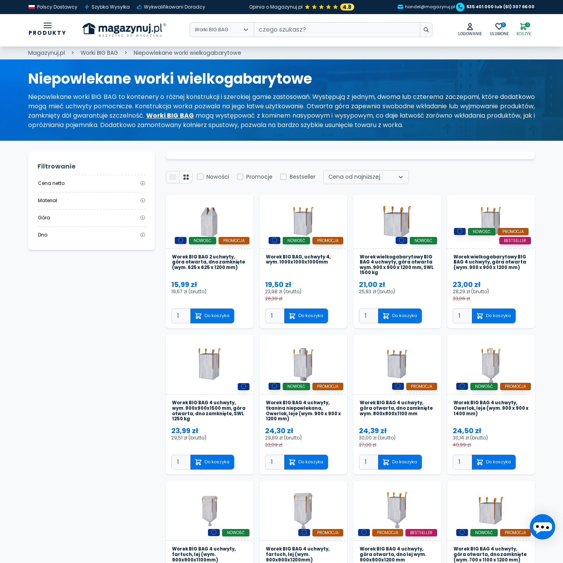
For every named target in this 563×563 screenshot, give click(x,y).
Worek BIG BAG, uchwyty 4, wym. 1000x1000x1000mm (302, 268)
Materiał (91, 200)
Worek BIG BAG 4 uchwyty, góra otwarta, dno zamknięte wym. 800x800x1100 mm (395, 429)
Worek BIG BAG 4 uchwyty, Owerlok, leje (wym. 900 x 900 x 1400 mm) (487, 429)
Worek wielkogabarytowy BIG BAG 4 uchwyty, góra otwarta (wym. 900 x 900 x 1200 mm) (490, 274)
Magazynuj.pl (46, 53)
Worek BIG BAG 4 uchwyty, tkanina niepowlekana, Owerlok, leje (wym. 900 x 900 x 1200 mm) (302, 432)
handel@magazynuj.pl (404, 7)
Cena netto (91, 183)
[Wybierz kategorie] (222, 31)
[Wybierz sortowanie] (372, 179)
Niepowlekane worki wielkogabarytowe (187, 53)
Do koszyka (217, 331)
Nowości (223, 179)
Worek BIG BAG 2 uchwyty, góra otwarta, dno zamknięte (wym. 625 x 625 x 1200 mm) (207, 271)
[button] (456, 31)
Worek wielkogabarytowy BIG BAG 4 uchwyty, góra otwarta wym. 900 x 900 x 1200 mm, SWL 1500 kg (397, 274)
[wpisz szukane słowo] (408, 31)
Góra (91, 217)
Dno (91, 234)
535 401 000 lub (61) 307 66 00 (490, 7)
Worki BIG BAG (99, 53)
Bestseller (308, 179)
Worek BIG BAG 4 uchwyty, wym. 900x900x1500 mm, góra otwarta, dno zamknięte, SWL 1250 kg (209, 432)
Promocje (265, 179)
